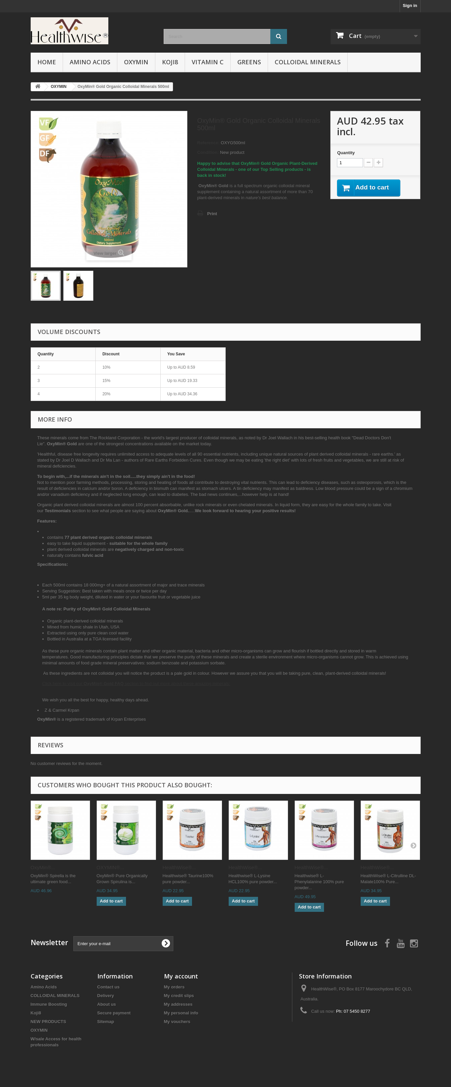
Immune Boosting (49, 1004)
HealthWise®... (179, 867)
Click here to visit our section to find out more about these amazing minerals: (136, 683)
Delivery (105, 995)
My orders (174, 986)
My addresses (178, 1004)
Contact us (108, 986)
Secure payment (114, 1012)
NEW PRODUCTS (48, 1021)
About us (106, 1004)
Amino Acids (90, 62)
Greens (249, 62)
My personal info (181, 1012)
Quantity (346, 152)
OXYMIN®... (110, 867)
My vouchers (177, 1021)
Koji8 (170, 62)
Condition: (208, 152)
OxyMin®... (43, 867)
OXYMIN (136, 62)
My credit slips (179, 995)
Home (46, 62)
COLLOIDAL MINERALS (308, 62)
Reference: (208, 142)
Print (212, 213)
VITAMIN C (208, 62)
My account (181, 976)
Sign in (410, 5)
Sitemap (105, 1021)
